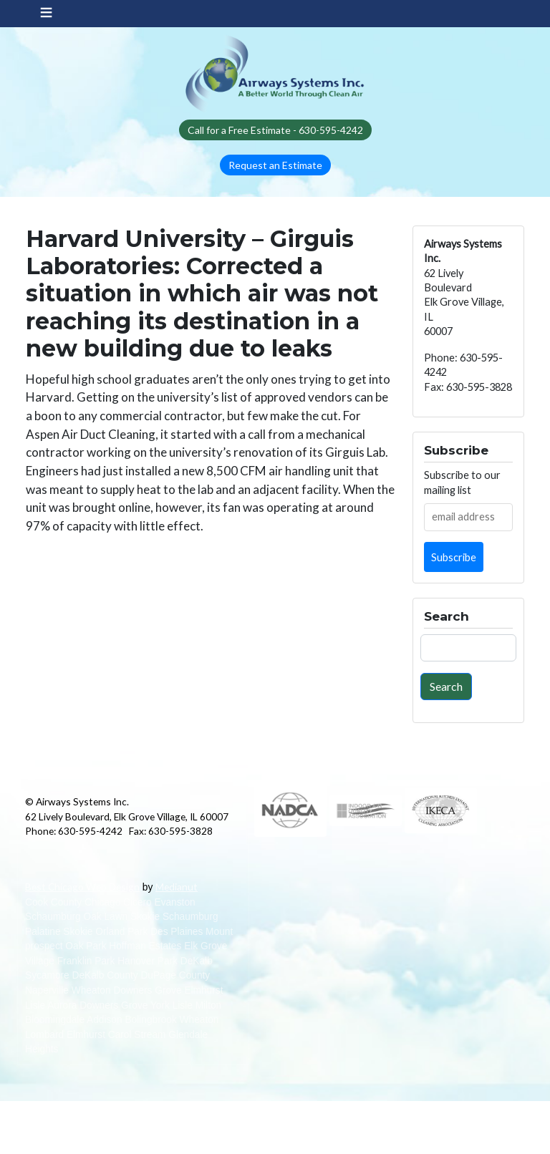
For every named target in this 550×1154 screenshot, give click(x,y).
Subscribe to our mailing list (462, 482)
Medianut (176, 887)
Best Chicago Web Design (82, 887)
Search (446, 686)
